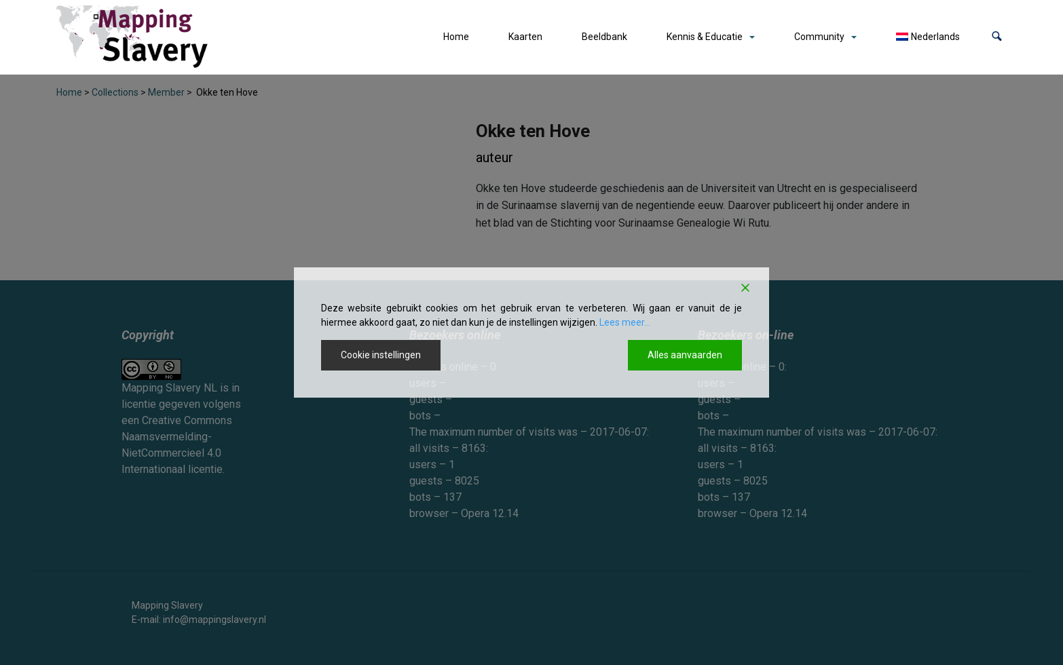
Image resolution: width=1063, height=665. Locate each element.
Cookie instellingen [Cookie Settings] (381, 354)
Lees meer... (624, 322)
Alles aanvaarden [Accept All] (685, 354)
